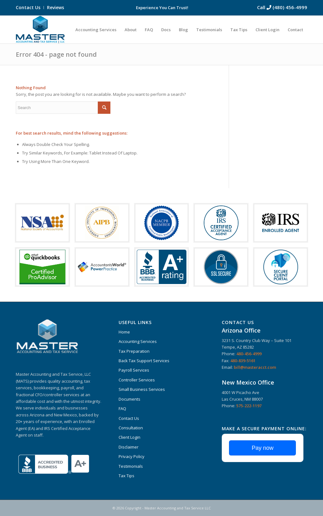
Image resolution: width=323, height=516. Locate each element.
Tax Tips (126, 475)
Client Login (129, 437)
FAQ (122, 408)
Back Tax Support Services (144, 360)
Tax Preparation (134, 351)
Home (124, 332)
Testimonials (131, 466)
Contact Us (28, 7)
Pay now (262, 448)
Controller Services (137, 380)
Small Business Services (142, 389)
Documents (129, 399)
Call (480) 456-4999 (282, 7)
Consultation (131, 428)
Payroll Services (134, 370)
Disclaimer (128, 447)
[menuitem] (30, 7)
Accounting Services (138, 341)
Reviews (55, 7)
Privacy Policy (131, 456)
